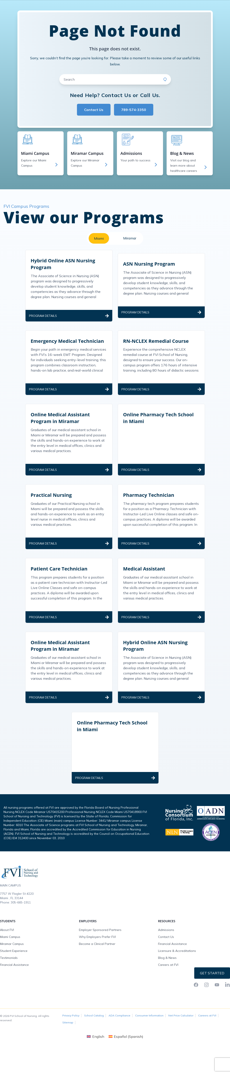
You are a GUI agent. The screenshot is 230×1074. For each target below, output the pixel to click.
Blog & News (167, 984)
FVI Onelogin (188, 4)
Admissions (166, 956)
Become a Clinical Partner (97, 970)
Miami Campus (10, 963)
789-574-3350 (133, 136)
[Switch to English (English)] (95, 1062)
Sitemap (67, 1048)
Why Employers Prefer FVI (97, 963)
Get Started (212, 999)
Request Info (212, 4)
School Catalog (94, 1041)
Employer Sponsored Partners (100, 956)
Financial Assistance (14, 991)
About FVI (7, 956)
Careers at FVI (168, 991)
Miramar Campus (12, 970)
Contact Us (93, 136)
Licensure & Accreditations (177, 977)
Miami (99, 264)
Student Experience (13, 977)
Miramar (129, 264)
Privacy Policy (70, 1041)
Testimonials (9, 984)
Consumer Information (149, 1041)
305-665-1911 (21, 929)
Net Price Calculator (180, 1041)
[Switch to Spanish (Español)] (125, 1062)
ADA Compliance (119, 1041)
